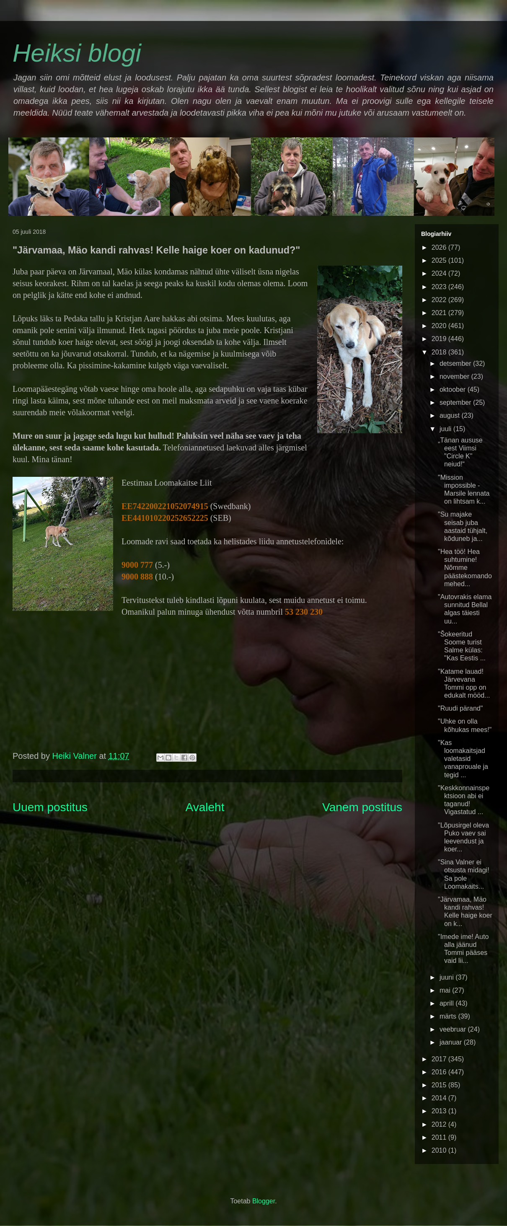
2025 (440, 260)
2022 (440, 299)
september (456, 402)
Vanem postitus (362, 807)
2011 (440, 1137)
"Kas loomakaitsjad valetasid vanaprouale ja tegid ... (463, 759)
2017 (440, 1059)
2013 (440, 1111)
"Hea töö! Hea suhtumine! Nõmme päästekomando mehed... (465, 567)
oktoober (454, 389)
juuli (446, 428)
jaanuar (452, 1042)
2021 (440, 312)
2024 (440, 273)
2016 (440, 1072)
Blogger (263, 1201)
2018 (440, 352)
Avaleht (205, 807)
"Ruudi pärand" (460, 708)
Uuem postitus (50, 807)
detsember (456, 363)
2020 (440, 325)
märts (449, 1016)
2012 (440, 1124)
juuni (447, 977)
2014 (440, 1098)
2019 (440, 338)
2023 (440, 286)
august (450, 415)
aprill (447, 1003)
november (455, 376)
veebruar (454, 1029)
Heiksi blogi (77, 53)
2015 (440, 1085)
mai (446, 990)
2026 (440, 247)
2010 (440, 1150)
